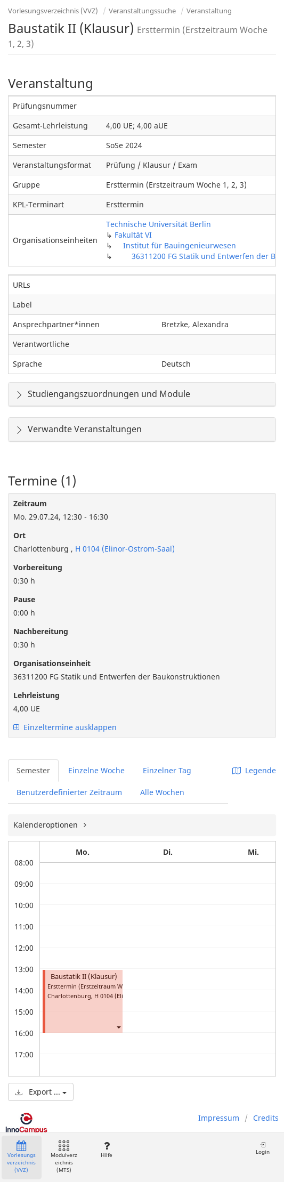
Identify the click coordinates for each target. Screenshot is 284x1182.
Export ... (41, 1092)
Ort (19, 535)
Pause (24, 599)
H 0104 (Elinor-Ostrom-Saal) (124, 549)
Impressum (218, 1118)
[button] (118, 1026)
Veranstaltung (209, 10)
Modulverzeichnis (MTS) (64, 1157)
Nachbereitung (40, 631)
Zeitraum (30, 503)
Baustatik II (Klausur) (84, 976)
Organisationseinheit (52, 663)
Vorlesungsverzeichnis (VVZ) (53, 10)
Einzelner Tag (167, 770)
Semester (33, 770)
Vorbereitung (37, 567)
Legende (254, 770)
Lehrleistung (36, 695)
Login (263, 1148)
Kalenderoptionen (46, 825)
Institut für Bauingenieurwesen (179, 245)
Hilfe (106, 1150)
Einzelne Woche (96, 770)
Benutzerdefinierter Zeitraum (69, 792)
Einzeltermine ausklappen (65, 727)
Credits (266, 1118)
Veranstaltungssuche (142, 10)
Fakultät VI (133, 235)
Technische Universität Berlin (158, 224)
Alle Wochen (162, 792)
